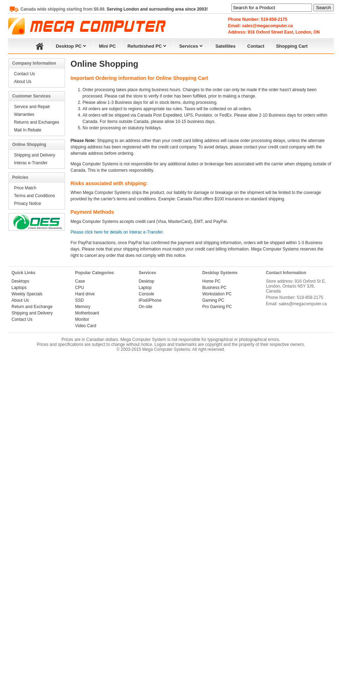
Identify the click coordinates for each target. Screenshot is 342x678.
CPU (79, 287)
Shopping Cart (292, 46)
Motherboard (87, 313)
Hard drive (85, 293)
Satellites (226, 46)
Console (146, 293)
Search (323, 7)
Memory (82, 306)
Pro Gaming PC (217, 306)
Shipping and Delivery (34, 155)
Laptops (19, 287)
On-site (146, 306)
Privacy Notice (27, 203)
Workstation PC (217, 293)
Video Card (85, 325)
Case (80, 281)
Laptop (145, 287)
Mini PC (107, 46)
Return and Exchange (32, 306)
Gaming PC (213, 300)
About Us (22, 81)
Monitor (82, 319)
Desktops (20, 281)
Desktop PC (71, 45)
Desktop (146, 281)
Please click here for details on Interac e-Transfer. (117, 232)
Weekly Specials (27, 293)
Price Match (25, 187)
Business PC (214, 287)
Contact (255, 46)
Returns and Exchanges (36, 122)
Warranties (24, 114)
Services (191, 45)
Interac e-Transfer (31, 162)
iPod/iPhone (150, 300)
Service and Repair (32, 106)
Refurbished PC (148, 45)
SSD (79, 300)
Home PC (211, 281)
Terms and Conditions (34, 195)
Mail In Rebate (27, 130)
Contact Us (24, 73)
